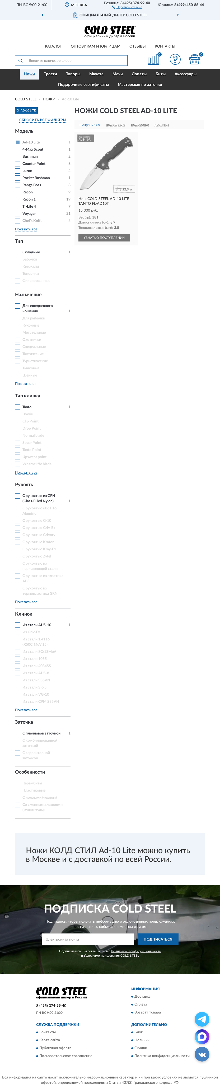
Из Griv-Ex (31, 632)
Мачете (96, 74)
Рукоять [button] (24, 484)
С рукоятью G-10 (36, 521)
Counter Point (33, 164)
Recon (27, 192)
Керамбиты (32, 783)
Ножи (29, 74)
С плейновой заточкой (41, 733)
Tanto (26, 407)
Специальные (34, 347)
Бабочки (29, 259)
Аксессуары (185, 74)
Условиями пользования (102, 955)
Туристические (35, 361)
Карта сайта (49, 1040)
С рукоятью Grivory (38, 535)
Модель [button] (24, 131)
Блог (138, 1032)
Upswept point (34, 457)
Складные (31, 252)
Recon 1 (29, 199)
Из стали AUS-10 (36, 625)
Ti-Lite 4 (29, 206)
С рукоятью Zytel (36, 556)
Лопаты (139, 74)
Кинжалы (30, 266)
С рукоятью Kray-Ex (39, 549)
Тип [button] (19, 241)
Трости (50, 74)
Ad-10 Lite (31, 142)
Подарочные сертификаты (83, 85)
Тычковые (30, 368)
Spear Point (31, 443)
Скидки (140, 1048)
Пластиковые (33, 790)
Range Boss (31, 185)
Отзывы (137, 46)
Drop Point (31, 428)
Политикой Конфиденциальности (136, 951)
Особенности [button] (30, 772)
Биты (161, 74)
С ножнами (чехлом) (39, 797)
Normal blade (33, 436)
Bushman (30, 157)
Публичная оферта (55, 1048)
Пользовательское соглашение (65, 1056)
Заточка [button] (24, 722)
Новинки (141, 1040)
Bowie (27, 414)
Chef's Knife (32, 221)
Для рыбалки (33, 318)
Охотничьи (31, 340)
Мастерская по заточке (140, 85)
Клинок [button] (23, 614)
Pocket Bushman (36, 178)
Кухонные (30, 325)
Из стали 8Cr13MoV (39, 652)
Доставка (142, 996)
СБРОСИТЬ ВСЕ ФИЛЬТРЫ (42, 120)
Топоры (73, 74)
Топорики (30, 274)
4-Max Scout (32, 149)
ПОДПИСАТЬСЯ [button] (158, 939)
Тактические (33, 354)
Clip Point (30, 421)
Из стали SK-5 (34, 687)
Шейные (29, 375)
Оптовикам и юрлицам (95, 46)
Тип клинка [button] (27, 396)
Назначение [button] (28, 294)
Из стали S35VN (36, 680)
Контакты (165, 46)
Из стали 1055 (34, 659)
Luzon (27, 171)
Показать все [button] (26, 229)
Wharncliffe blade (37, 464)
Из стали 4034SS (36, 666)
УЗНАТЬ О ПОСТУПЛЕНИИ (104, 237)
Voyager (29, 214)
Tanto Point (31, 450)
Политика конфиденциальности (162, 1056)
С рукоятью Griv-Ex (38, 528)
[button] (127, 6)
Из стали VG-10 (35, 694)
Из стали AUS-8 (35, 673)
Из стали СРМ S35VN (40, 702)
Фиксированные (36, 281)
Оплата (140, 1004)
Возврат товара (147, 1012)
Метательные (34, 332)
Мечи (118, 74)
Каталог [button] (53, 46)
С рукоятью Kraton (38, 542)
